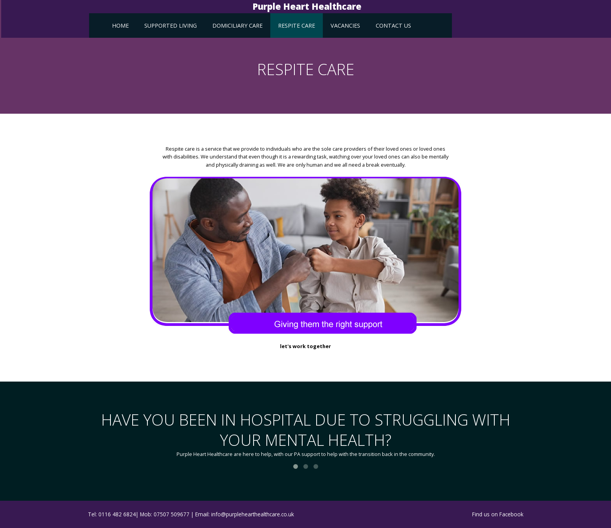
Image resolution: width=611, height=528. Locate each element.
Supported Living (170, 25)
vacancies (345, 25)
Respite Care (296, 25)
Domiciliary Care (237, 25)
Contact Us (393, 25)
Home (120, 25)
